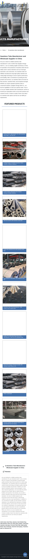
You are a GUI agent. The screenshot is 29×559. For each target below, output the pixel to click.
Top (25, 555)
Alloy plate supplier (17, 523)
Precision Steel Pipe (15, 525)
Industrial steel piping (17, 526)
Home (4, 50)
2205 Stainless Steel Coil (6, 523)
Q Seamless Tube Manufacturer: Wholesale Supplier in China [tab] (14, 466)
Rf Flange (8, 526)
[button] (24, 3)
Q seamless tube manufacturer (16, 50)
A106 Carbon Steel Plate (6, 522)
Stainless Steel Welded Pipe (19, 522)
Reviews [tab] (6, 472)
